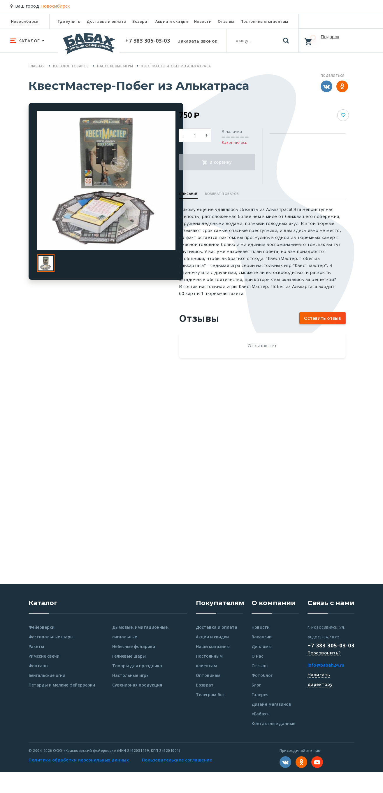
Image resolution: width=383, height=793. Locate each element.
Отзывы (226, 21)
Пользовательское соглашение (177, 781)
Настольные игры (131, 696)
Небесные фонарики (133, 667)
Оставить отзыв (322, 339)
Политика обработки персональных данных (79, 781)
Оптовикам (208, 696)
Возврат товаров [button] (247, 193)
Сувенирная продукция (137, 706)
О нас (257, 677)
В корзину (235, 162)
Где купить (69, 21)
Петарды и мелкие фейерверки (62, 706)
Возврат (141, 21)
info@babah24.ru (326, 686)
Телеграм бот (210, 715)
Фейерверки (42, 648)
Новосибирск (24, 21)
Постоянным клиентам (264, 21)
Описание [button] (212, 193)
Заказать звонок (197, 41)
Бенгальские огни (47, 696)
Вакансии (262, 658)
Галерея (260, 715)
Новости (203, 21)
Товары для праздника (137, 686)
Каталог (43, 624)
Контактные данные (273, 744)
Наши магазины (213, 667)
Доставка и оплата (107, 21)
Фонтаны (38, 686)
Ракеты (36, 667)
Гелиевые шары (129, 677)
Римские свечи (44, 677)
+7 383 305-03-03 (331, 666)
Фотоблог (262, 696)
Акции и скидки (171, 21)
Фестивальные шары (51, 658)
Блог (256, 706)
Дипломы (262, 667)
